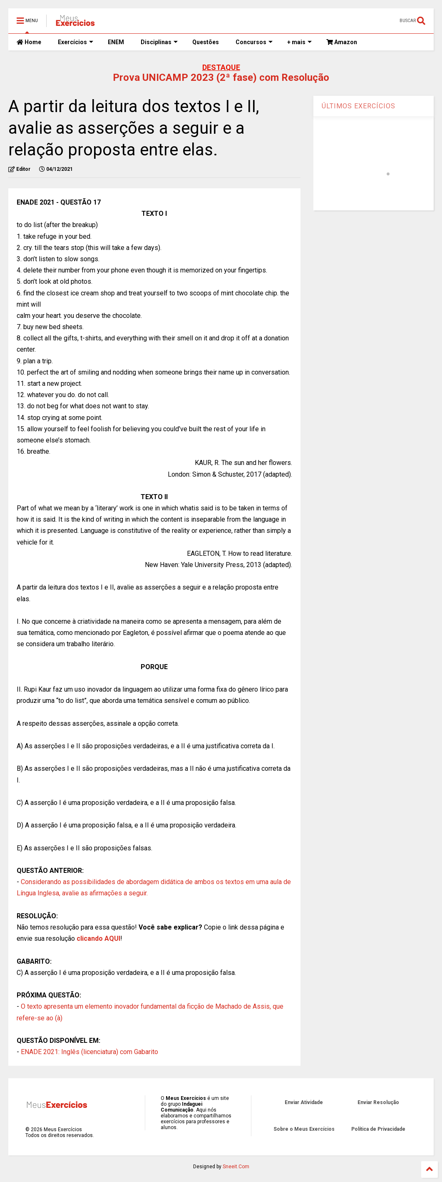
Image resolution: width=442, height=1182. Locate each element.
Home (29, 42)
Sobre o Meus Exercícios (304, 1129)
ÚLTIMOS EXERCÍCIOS (358, 106)
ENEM (116, 42)
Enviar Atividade (304, 1102)
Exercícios (75, 42)
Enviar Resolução (378, 1102)
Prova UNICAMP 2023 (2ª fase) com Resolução (221, 77)
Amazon (341, 42)
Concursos (254, 42)
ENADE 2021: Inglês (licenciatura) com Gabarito (89, 1052)
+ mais (299, 42)
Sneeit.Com (236, 1167)
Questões (205, 42)
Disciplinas (159, 42)
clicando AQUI (98, 938)
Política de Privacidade (378, 1129)
